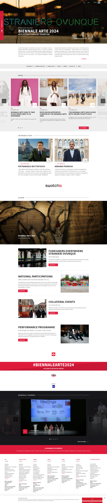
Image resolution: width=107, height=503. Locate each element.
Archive (6, 478)
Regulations (35, 467)
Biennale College (81, 450)
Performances (79, 467)
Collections (92, 473)
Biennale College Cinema (38, 477)
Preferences (92, 495)
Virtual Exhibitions (94, 472)
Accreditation (8, 482)
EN (89, 2)
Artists (6, 472)
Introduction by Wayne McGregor (52, 470)
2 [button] (51, 439)
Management (27, 450)
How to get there (9, 487)
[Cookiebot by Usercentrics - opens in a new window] (9, 500)
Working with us (73, 450)
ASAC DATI (92, 477)
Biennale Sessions (9, 476)
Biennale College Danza (52, 472)
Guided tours (51, 66)
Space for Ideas (22, 476)
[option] (24, 100)
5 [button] (57, 439)
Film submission (36, 470)
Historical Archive (94, 466)
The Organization (20, 450)
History (33, 450)
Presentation (93, 464)
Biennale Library (93, 465)
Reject (92, 499)
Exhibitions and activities (95, 468)
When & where (93, 481)
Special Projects (93, 469)
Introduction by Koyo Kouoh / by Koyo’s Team (10, 470)
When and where (8, 481)
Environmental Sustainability (63, 450)
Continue (83, 59)
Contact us (72, 66)
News (91, 482)
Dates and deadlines (37, 476)
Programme (78, 465)
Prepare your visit (40, 66)
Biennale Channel (94, 476)
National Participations (9, 473)
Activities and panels (94, 470)
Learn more (52, 265)
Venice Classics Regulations (36, 469)
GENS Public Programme (24, 472)
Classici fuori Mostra (37, 478)
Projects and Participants (24, 470)
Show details (20, 496)
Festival (35, 464)
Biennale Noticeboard (51, 450)
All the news (83, 128)
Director (6, 465)
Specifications (36, 472)
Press (79, 66)
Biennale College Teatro (81, 476)
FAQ (6, 485)
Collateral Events (8, 474)
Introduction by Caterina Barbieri (67, 470)
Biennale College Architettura (22, 478)
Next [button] (103, 101)
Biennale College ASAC (95, 474)
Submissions (7, 477)
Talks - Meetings (79, 468)
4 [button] (55, 439)
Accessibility (29, 66)
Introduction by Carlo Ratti (24, 469)
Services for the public (10, 486)
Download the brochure (80, 38)
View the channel (82, 441)
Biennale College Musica (67, 472)
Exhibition (7, 464)
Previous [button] (4, 101)
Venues (65, 66)
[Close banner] (104, 490)
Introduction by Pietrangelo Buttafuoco (11, 467)
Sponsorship (42, 450)
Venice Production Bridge (38, 474)
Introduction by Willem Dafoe (81, 474)
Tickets (59, 66)
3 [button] (53, 439)
